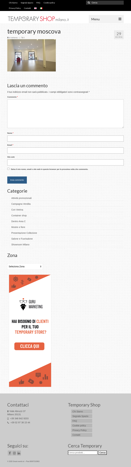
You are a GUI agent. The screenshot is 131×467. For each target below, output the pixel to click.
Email (10, 145)
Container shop (19, 215)
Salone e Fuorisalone (22, 238)
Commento (12, 97)
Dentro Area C (18, 221)
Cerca (102, 452)
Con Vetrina (17, 209)
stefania (14, 38)
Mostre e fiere (18, 227)
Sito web (11, 157)
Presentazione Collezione (24, 233)
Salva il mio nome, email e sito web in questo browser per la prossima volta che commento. (49, 169)
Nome (10, 133)
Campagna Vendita (21, 204)
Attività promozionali (21, 198)
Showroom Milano (20, 244)
